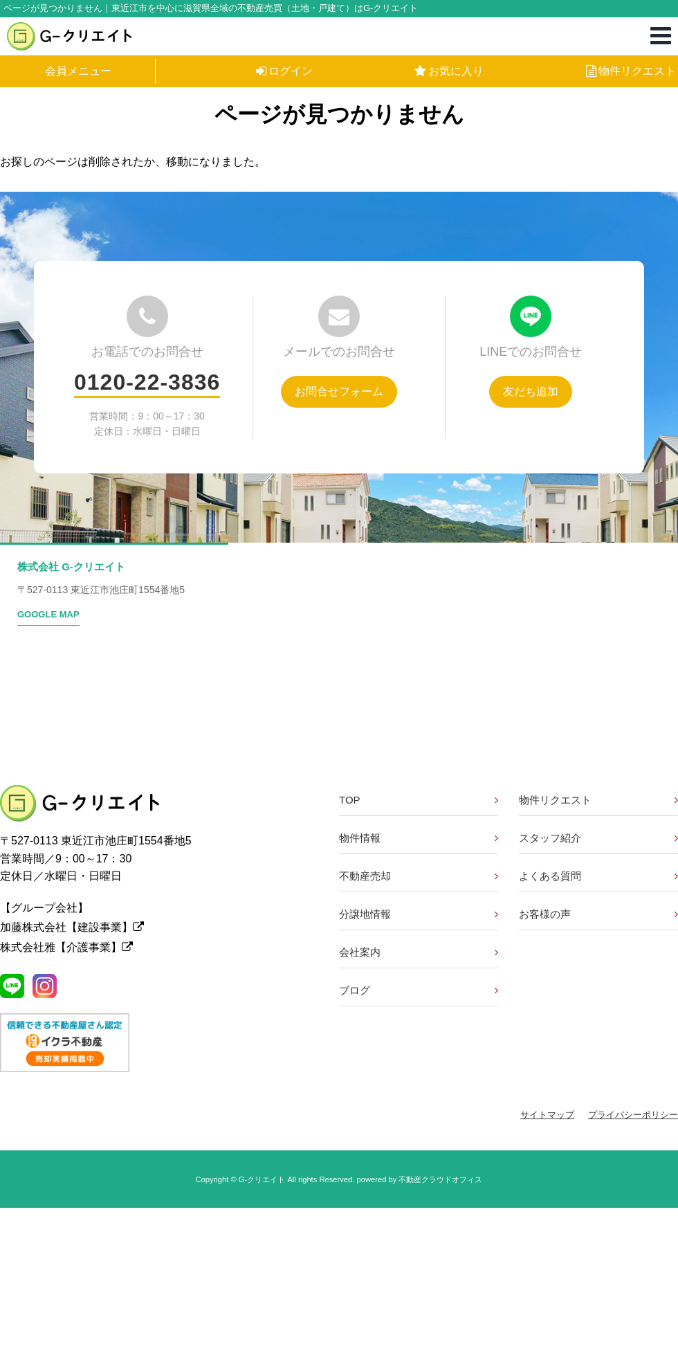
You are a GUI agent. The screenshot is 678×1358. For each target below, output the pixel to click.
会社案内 (360, 952)
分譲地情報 (365, 914)
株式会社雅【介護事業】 (66, 947)
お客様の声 (545, 914)
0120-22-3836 (147, 382)
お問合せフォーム (339, 391)
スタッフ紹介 (550, 838)
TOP (349, 800)
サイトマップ (547, 1114)
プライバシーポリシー (633, 1114)
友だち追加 (530, 391)
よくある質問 (550, 876)
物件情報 (360, 838)
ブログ (354, 990)
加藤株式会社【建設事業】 (72, 927)
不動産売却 (365, 876)
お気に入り (449, 71)
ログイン (284, 71)
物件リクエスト (631, 71)
